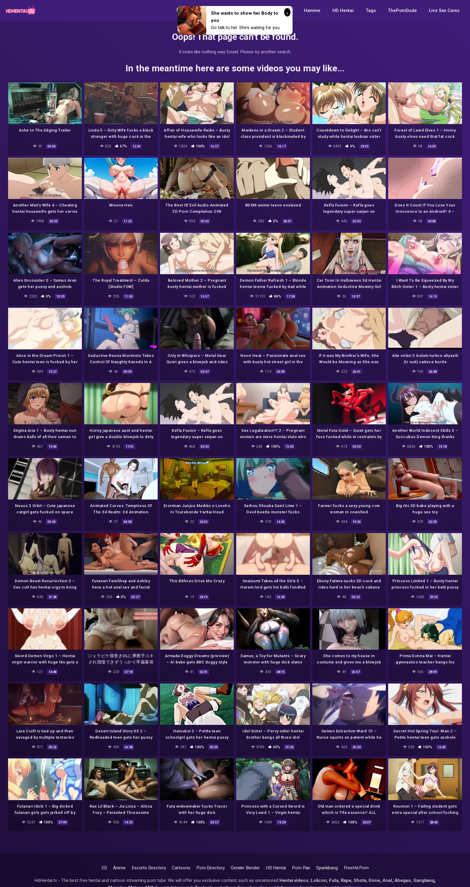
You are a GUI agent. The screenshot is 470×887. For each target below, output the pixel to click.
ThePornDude (402, 10)
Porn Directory (210, 868)
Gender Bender (245, 868)
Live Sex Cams (444, 10)
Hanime (312, 10)
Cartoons (181, 868)
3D (104, 868)
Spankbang (327, 868)
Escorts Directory (149, 868)
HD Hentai (343, 10)
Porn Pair (301, 868)
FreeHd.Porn (356, 868)
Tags (371, 10)
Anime (119, 868)
